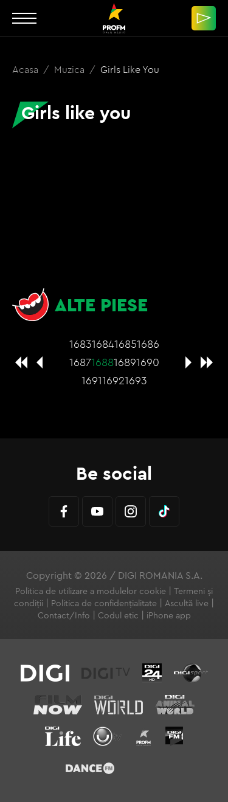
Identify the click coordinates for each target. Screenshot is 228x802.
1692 (113, 380)
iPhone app (169, 615)
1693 (136, 380)
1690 (147, 362)
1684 (103, 344)
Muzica (70, 69)
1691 (91, 380)
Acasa (26, 69)
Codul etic (118, 615)
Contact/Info (64, 615)
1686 (148, 344)
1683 (80, 344)
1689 (125, 362)
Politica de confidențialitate (104, 603)
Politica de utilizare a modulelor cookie (90, 591)
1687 (80, 362)
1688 (102, 362)
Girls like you (129, 69)
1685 (125, 344)
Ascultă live (187, 603)
